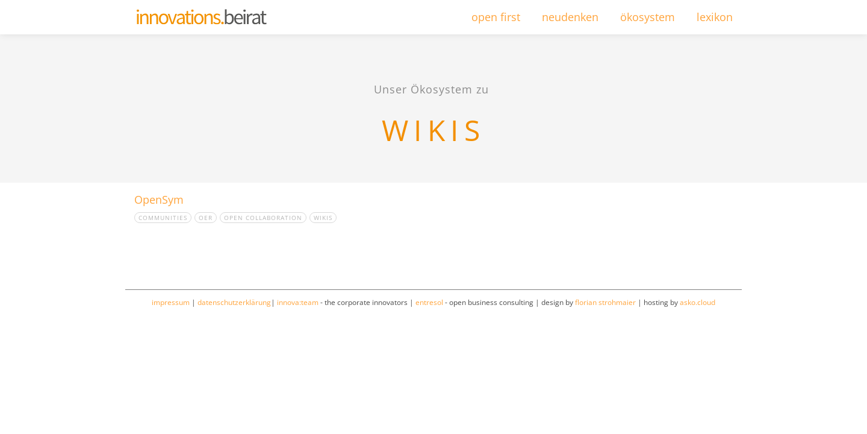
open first (495, 17)
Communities (162, 217)
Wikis (323, 217)
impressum (171, 302)
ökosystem (647, 17)
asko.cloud (697, 302)
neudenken (570, 17)
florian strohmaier (605, 302)
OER (206, 217)
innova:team (298, 302)
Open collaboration (263, 217)
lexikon (715, 17)
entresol (429, 302)
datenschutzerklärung (234, 302)
